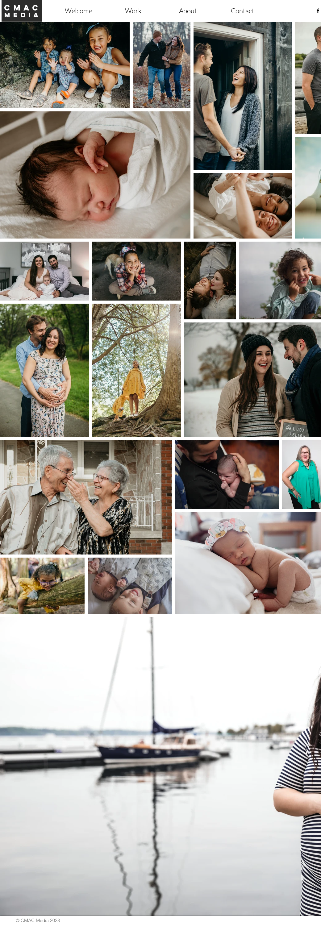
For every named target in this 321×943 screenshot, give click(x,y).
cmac (22, 8)
